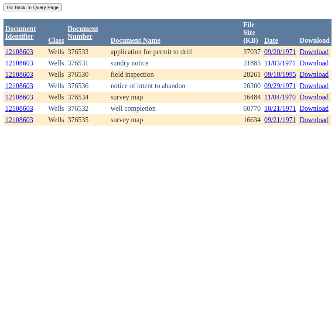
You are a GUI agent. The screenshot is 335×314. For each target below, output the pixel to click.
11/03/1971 (280, 63)
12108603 (19, 51)
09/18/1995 (280, 74)
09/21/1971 (280, 119)
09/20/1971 (280, 51)
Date (271, 40)
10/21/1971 (280, 108)
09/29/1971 (280, 85)
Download (314, 51)
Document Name (136, 40)
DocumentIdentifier (20, 32)
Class (56, 40)
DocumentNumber (83, 32)
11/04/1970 (280, 97)
